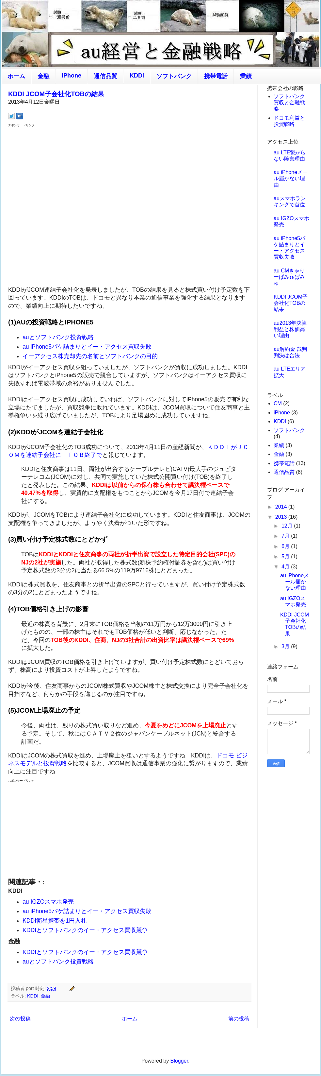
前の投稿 (238, 1018)
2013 (281, 517)
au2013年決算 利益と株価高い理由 (290, 329)
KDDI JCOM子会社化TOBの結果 (56, 93)
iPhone (71, 75)
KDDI (137, 75)
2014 (281, 507)
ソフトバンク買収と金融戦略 (289, 103)
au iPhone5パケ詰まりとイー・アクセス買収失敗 (87, 346)
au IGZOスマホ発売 (48, 901)
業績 (246, 76)
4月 (286, 566)
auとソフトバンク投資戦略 (58, 337)
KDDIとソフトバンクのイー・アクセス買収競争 (85, 930)
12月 (287, 526)
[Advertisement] (81, 206)
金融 (43, 76)
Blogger (179, 1061)
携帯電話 (216, 76)
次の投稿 (20, 1018)
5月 (286, 556)
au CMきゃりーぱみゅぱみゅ (289, 277)
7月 (286, 536)
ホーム (16, 76)
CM (278, 403)
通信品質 (105, 76)
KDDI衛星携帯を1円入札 (55, 920)
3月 (286, 646)
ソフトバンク (174, 76)
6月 (286, 546)
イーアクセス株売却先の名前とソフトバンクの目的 (90, 356)
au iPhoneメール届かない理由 (291, 178)
